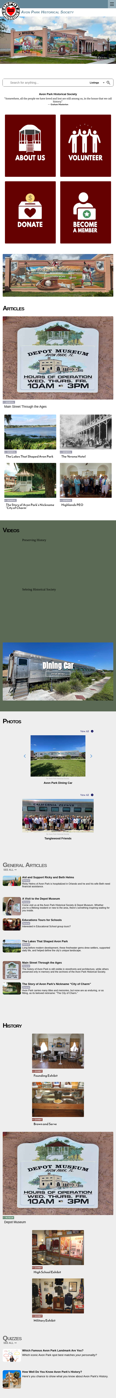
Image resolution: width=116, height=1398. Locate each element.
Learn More (58, 276)
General (9, 402)
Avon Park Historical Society (47, 12)
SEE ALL (9, 870)
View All (84, 731)
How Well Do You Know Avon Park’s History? (52, 1371)
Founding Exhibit (46, 1075)
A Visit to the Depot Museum (41, 898)
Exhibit (38, 1071)
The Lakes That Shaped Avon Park (29, 456)
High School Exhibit (47, 1272)
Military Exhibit (44, 1320)
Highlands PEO (72, 504)
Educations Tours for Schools (42, 920)
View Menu (58, 673)
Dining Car (58, 665)
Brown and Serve (45, 1124)
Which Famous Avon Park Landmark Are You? (52, 1350)
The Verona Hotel (73, 456)
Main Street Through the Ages (25, 406)
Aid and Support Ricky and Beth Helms (48, 877)
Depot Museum (15, 1222)
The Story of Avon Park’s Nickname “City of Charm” (30, 506)
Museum (9, 1218)
